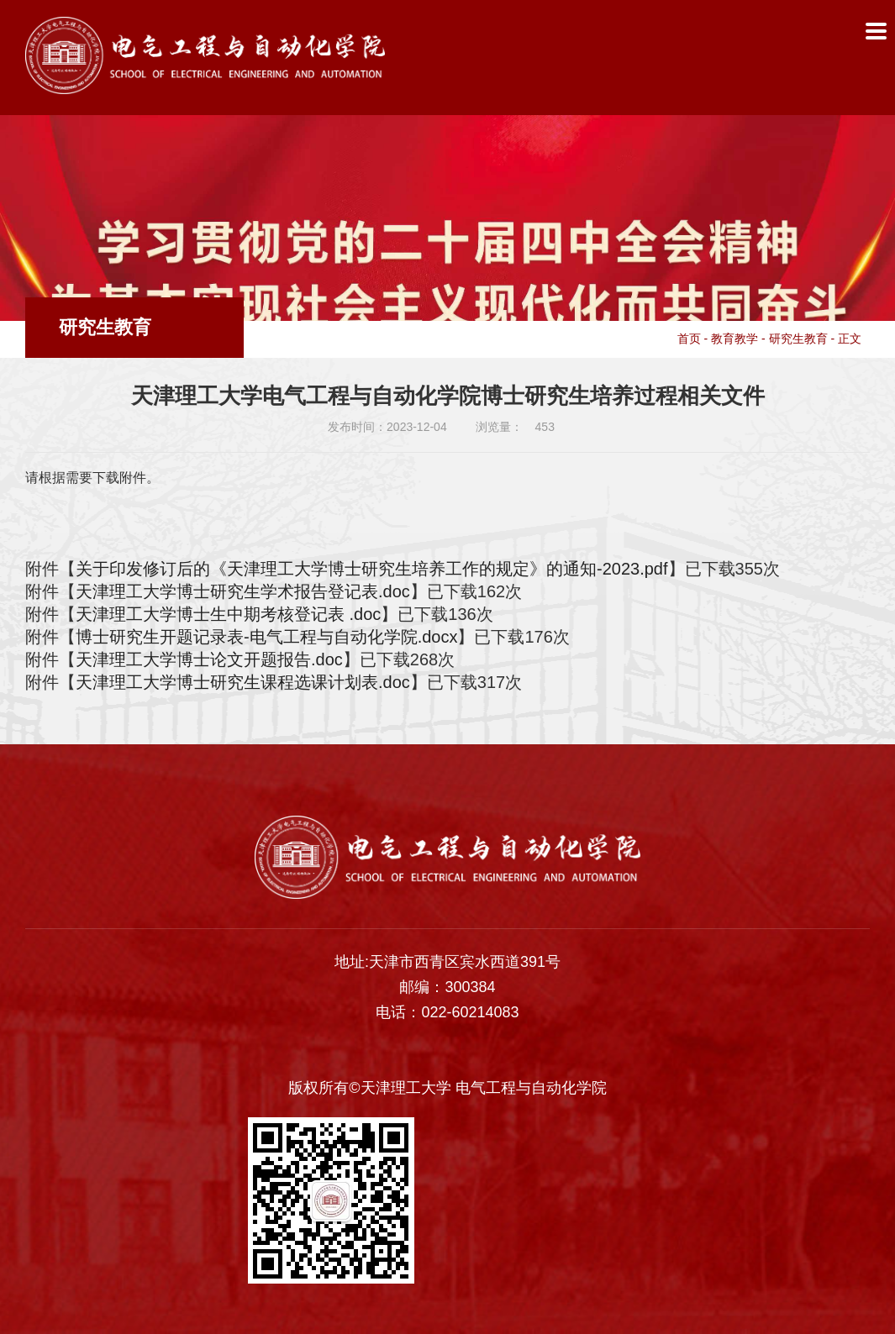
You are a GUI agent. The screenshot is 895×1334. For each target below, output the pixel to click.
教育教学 (734, 338)
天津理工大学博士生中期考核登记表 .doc (228, 614)
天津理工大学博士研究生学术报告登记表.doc (243, 591)
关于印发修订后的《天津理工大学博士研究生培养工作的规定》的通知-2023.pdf (372, 568)
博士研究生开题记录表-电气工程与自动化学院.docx (266, 637)
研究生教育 (798, 338)
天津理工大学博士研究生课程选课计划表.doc (243, 682)
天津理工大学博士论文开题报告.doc (209, 659)
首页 (689, 338)
